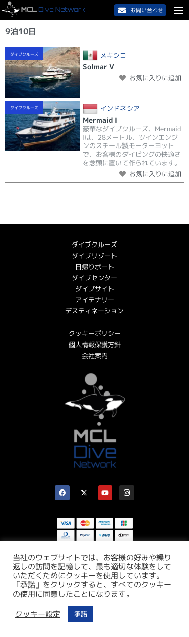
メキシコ (113, 55)
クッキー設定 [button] (37, 614)
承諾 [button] (80, 613)
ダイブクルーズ (24, 54)
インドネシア (120, 108)
